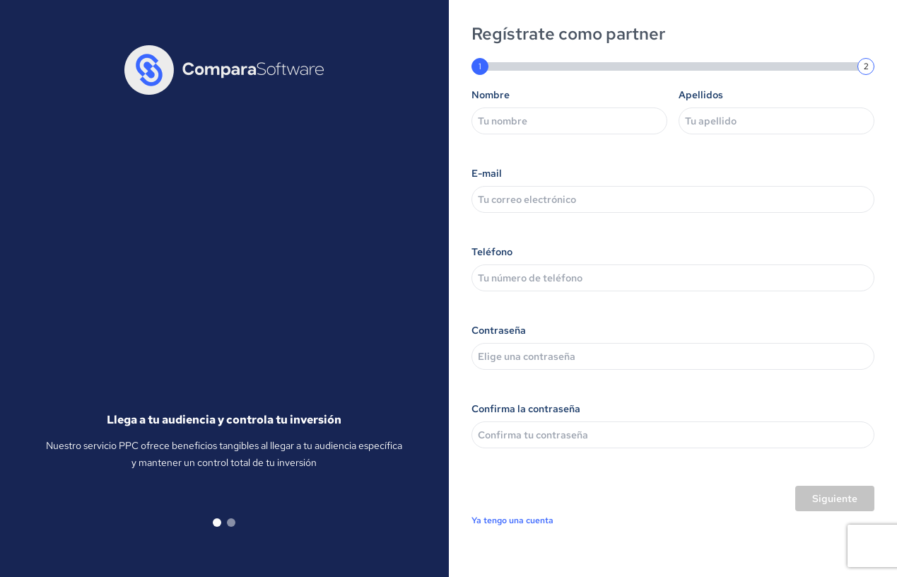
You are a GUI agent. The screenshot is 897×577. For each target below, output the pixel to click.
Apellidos (701, 94)
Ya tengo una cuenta (512, 520)
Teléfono (491, 251)
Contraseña (498, 330)
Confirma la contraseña (525, 408)
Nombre (490, 94)
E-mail (486, 173)
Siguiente (834, 498)
